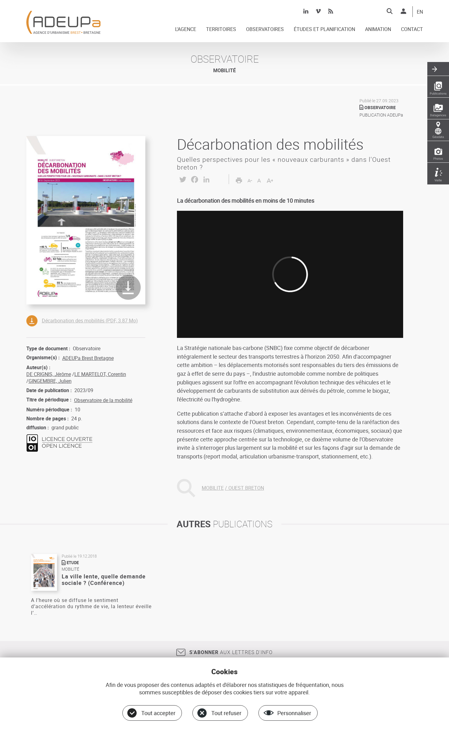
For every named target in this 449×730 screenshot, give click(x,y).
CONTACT (412, 29)
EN (420, 12)
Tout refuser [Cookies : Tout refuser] (226, 713)
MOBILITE (213, 487)
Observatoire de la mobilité (103, 400)
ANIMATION (378, 29)
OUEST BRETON (246, 487)
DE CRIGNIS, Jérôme (48, 374)
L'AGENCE (185, 29)
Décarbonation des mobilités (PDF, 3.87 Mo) (90, 320)
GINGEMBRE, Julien (50, 381)
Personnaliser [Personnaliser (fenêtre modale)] (294, 713)
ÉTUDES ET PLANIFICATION (324, 29)
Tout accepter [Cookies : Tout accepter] (158, 713)
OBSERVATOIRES (265, 29)
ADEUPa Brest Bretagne (88, 358)
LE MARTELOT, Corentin (100, 374)
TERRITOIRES (221, 29)
